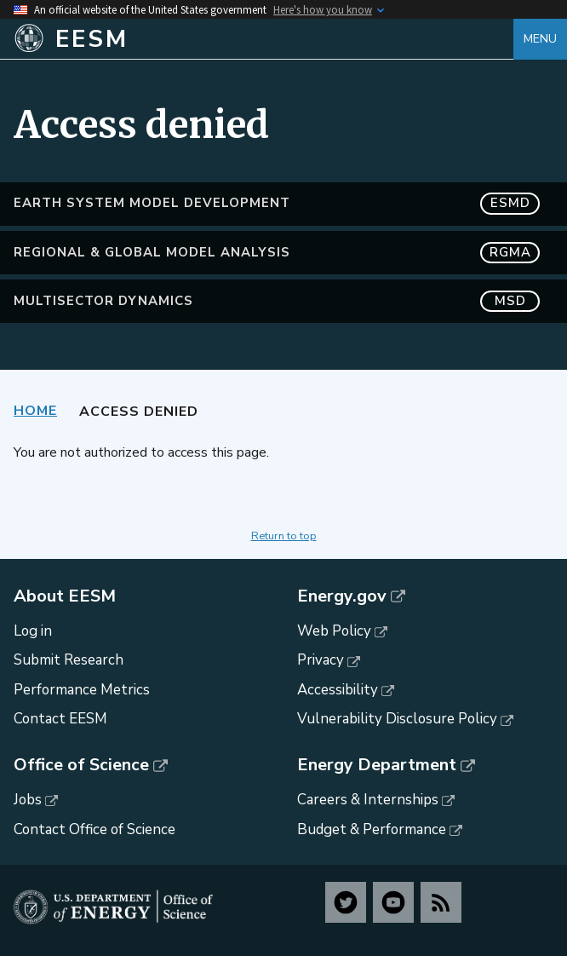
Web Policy (334, 631)
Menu (540, 39)
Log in (33, 631)
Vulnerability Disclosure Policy (397, 719)
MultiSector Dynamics (277, 301)
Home (35, 410)
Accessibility (337, 690)
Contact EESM (60, 719)
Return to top (284, 536)
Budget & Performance (371, 829)
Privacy (320, 660)
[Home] (263, 39)
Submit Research (68, 660)
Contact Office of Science (94, 829)
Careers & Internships (367, 799)
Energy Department (376, 765)
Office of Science (81, 765)
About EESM (65, 596)
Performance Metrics (82, 690)
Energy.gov (342, 596)
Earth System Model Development (277, 203)
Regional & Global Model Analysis (277, 252)
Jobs (28, 799)
